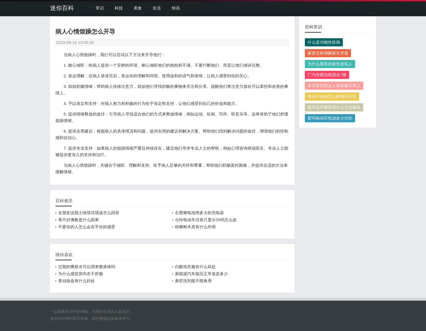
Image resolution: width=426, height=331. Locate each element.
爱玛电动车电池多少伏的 (330, 118)
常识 (100, 8)
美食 (138, 8)
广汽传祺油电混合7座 (327, 74)
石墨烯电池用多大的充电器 (199, 212)
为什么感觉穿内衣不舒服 (80, 273)
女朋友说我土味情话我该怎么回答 (88, 212)
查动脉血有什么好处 (76, 280)
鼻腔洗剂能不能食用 (193, 280)
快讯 (176, 8)
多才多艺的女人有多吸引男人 (334, 85)
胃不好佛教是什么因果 (78, 219)
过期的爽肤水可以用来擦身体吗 (86, 266)
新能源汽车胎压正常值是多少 (201, 273)
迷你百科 (62, 8)
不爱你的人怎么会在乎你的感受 (86, 226)
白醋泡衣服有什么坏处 (195, 266)
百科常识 (313, 27)
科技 (119, 8)
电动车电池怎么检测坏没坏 (332, 96)
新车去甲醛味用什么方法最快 (334, 107)
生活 (157, 8)
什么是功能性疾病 (324, 42)
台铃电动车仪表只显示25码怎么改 (206, 219)
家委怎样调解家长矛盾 (328, 53)
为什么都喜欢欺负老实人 (330, 64)
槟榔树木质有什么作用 (195, 226)
